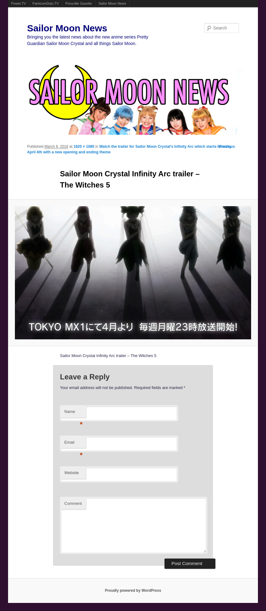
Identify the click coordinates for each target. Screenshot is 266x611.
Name (73, 413)
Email (73, 444)
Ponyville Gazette (78, 3)
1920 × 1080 (84, 146)
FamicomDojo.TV (46, 3)
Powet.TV (18, 3)
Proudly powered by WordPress (133, 590)
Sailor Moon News (112, 3)
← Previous (224, 146)
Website (71, 472)
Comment (73, 503)
